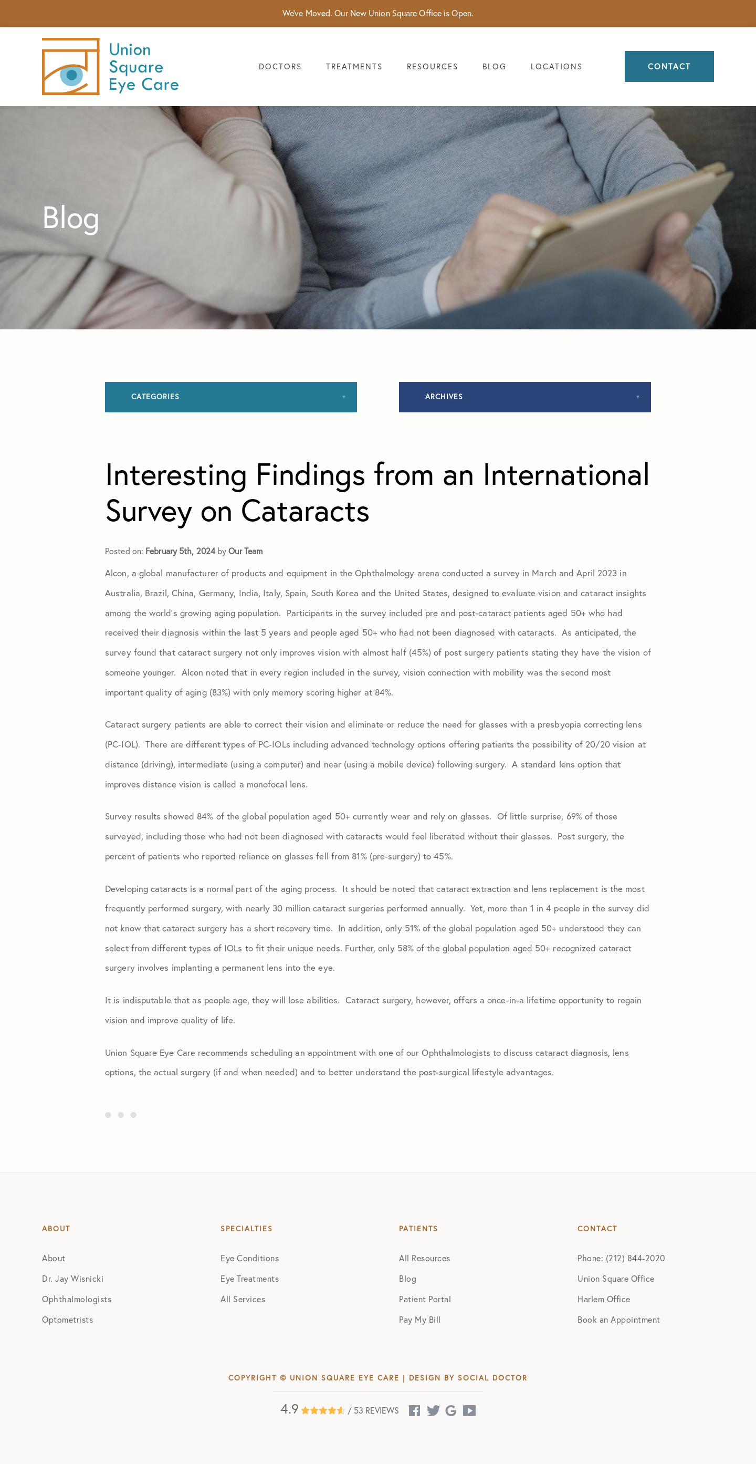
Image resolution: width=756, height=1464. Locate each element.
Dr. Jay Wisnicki (72, 1278)
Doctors (280, 66)
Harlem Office (604, 1299)
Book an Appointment (619, 1319)
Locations (557, 66)
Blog (494, 66)
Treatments (354, 66)
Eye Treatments (249, 1278)
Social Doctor (493, 1378)
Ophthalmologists (76, 1299)
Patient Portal (425, 1299)
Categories (155, 396)
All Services (242, 1299)
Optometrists (67, 1319)
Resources (432, 66)
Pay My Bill (420, 1319)
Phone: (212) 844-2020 (621, 1258)
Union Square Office (616, 1278)
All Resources (424, 1258)
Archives (444, 396)
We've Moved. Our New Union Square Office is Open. (378, 13)
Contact (669, 66)
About (54, 1258)
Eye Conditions (249, 1258)
